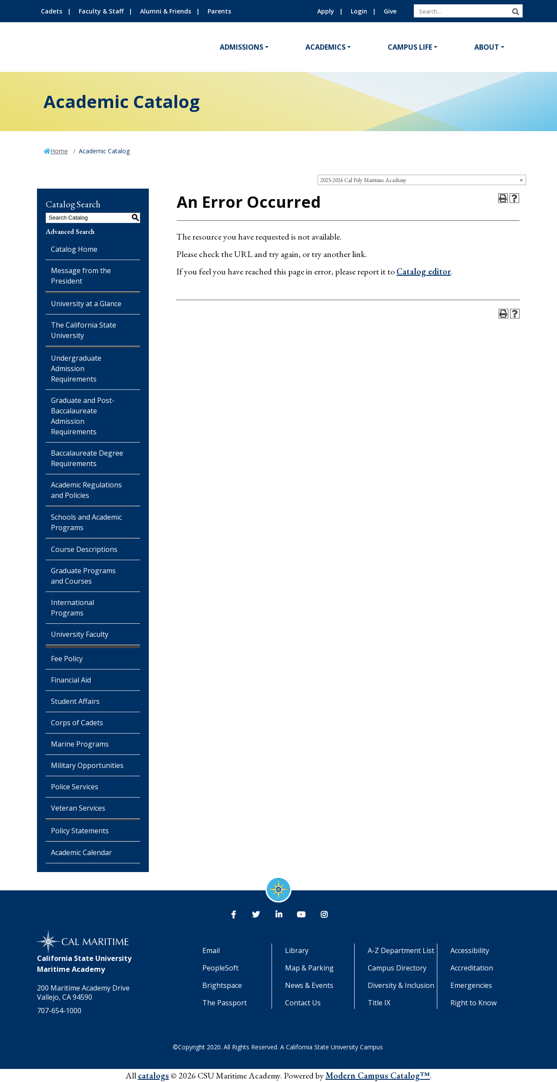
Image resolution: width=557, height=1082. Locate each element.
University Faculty (79, 634)
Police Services (74, 786)
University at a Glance (86, 303)
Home (59, 151)
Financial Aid (71, 680)
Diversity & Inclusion (401, 985)
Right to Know (473, 1003)
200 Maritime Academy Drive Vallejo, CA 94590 (83, 992)
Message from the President (81, 276)
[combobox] (422, 180)
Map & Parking (309, 968)
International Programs (72, 608)
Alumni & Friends (165, 11)
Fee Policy (67, 658)
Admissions (241, 47)
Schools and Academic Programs (86, 522)
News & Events (309, 985)
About (486, 47)
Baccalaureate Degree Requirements (87, 458)
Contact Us (303, 1003)
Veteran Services (78, 808)
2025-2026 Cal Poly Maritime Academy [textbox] (363, 180)
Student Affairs (75, 701)
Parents (219, 11)
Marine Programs (80, 744)
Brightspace (222, 985)
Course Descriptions (84, 549)
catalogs (153, 1075)
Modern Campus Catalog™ (377, 1075)
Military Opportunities (87, 765)
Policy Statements (80, 830)
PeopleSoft (220, 968)
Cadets (51, 11)
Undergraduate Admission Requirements (76, 368)
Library (297, 950)
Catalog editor (423, 271)
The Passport (224, 1003)
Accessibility (469, 950)
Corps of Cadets (77, 722)
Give (390, 11)
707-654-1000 (59, 1010)
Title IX (379, 1003)
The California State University (83, 330)
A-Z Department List (401, 950)
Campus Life (410, 47)
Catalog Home (74, 249)
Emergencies (471, 985)
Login (359, 11)
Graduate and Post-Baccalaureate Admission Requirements (82, 416)
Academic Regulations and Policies (86, 490)
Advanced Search (70, 231)
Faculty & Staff (101, 11)
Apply (325, 11)
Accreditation (471, 968)
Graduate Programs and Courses (83, 576)
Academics (325, 47)
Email (211, 950)
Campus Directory (397, 968)
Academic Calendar (81, 852)
